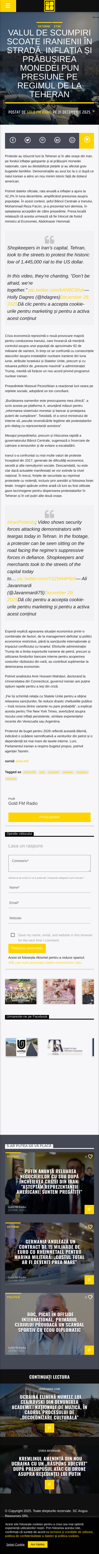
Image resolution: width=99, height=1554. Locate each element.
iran (42, 772)
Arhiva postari (49, 817)
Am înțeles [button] (38, 1544)
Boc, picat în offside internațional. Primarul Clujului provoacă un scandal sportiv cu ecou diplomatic (49, 1322)
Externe (44, 26)
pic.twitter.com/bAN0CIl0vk (56, 290)
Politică (13, 1297)
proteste (53, 772)
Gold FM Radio (39, 112)
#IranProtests (21, 522)
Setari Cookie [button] (15, 1544)
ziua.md (22, 761)
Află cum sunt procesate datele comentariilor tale (44, 963)
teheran (11, 778)
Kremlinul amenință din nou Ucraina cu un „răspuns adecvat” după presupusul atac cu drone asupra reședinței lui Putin (50, 1466)
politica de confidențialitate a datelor (29, 1536)
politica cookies (68, 1536)
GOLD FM (29, 772)
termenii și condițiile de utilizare (71, 1532)
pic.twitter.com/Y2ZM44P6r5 (46, 578)
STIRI (57, 26)
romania (68, 772)
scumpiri (82, 772)
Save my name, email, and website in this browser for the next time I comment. (55, 935)
